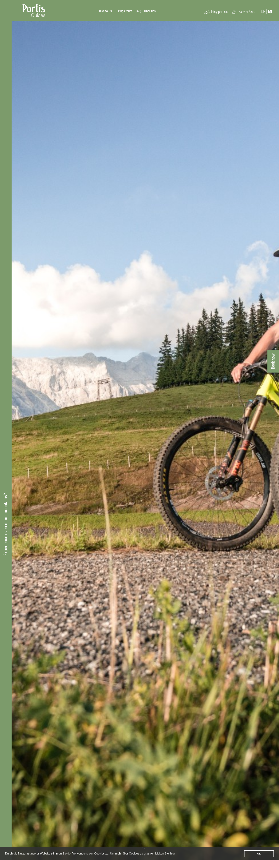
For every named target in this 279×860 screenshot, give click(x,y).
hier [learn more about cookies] (172, 853)
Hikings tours (123, 10)
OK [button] (259, 853)
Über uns (150, 10)
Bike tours (105, 10)
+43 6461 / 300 (246, 11)
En (270, 11)
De (263, 11)
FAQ (138, 10)
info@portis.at (219, 11)
